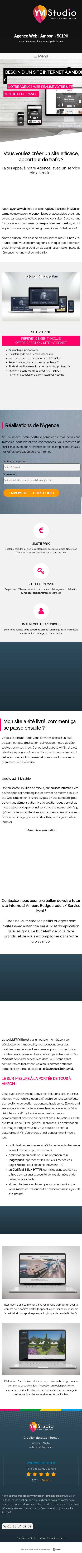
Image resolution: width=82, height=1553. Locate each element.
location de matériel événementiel (46, 1390)
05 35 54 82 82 (17, 1526)
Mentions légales (57, 1538)
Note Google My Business (41, 1468)
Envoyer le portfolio (31, 493)
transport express (29, 1313)
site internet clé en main (60, 1504)
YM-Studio (31, 1538)
